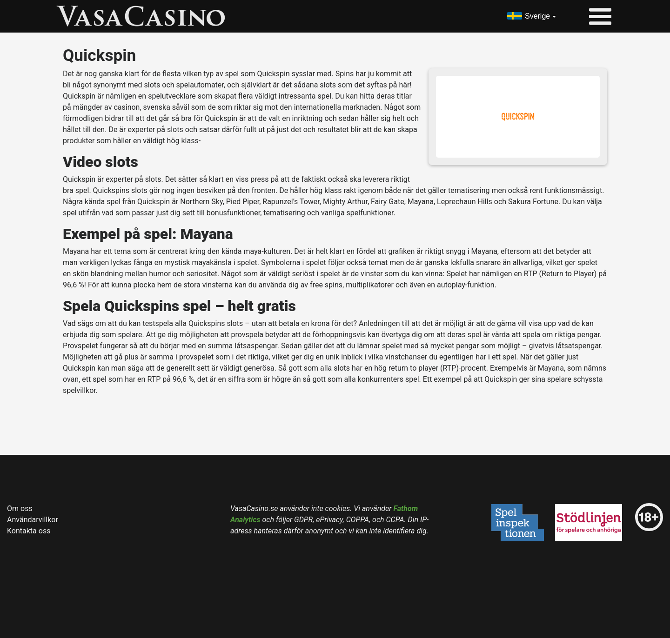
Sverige (537, 16)
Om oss (20, 508)
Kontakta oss (28, 530)
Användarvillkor (32, 519)
